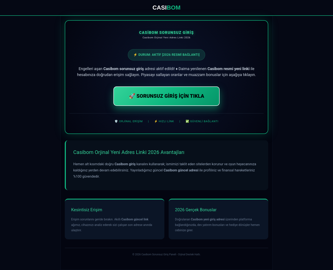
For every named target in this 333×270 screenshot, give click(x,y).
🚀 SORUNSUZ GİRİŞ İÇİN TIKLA (166, 96)
